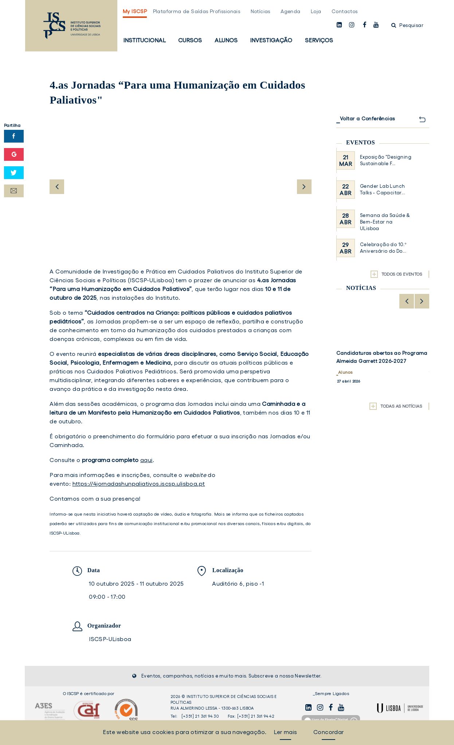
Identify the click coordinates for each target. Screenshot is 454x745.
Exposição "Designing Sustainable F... (385, 160)
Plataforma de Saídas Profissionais (196, 11)
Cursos (190, 40)
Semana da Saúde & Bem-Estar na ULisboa (385, 222)
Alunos (226, 40)
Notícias (260, 11)
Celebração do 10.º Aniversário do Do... (383, 248)
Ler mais (285, 732)
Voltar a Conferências (367, 118)
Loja (316, 11)
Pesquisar (407, 25)
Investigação (271, 40)
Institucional (144, 40)
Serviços (319, 40)
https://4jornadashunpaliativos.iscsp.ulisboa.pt (139, 483)
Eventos (360, 142)
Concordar (328, 732)
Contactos (345, 11)
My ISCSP (135, 11)
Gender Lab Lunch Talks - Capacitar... (382, 189)
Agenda (290, 11)
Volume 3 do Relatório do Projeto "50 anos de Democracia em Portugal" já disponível (382, 361)
